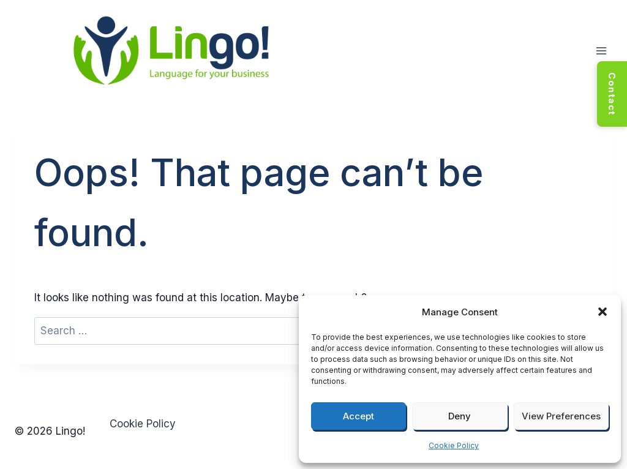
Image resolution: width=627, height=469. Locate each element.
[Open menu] (601, 51)
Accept (358, 416)
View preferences (561, 416)
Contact (612, 94)
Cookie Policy (454, 445)
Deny (459, 416)
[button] (602, 312)
